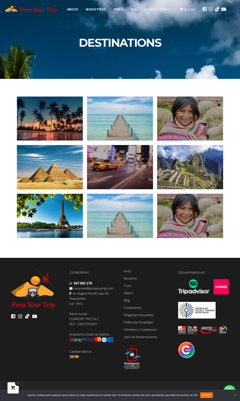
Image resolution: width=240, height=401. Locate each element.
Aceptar (206, 395)
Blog (127, 300)
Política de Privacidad (138, 322)
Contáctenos (132, 308)
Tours (128, 286)
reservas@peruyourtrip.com (91, 288)
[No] (235, 395)
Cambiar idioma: (80, 351)
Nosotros (130, 278)
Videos (128, 293)
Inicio (127, 271)
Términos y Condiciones (140, 330)
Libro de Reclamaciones (140, 337)
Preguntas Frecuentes (139, 315)
